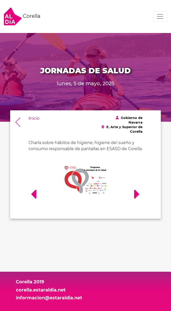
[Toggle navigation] (160, 16)
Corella (22, 16)
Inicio (33, 118)
